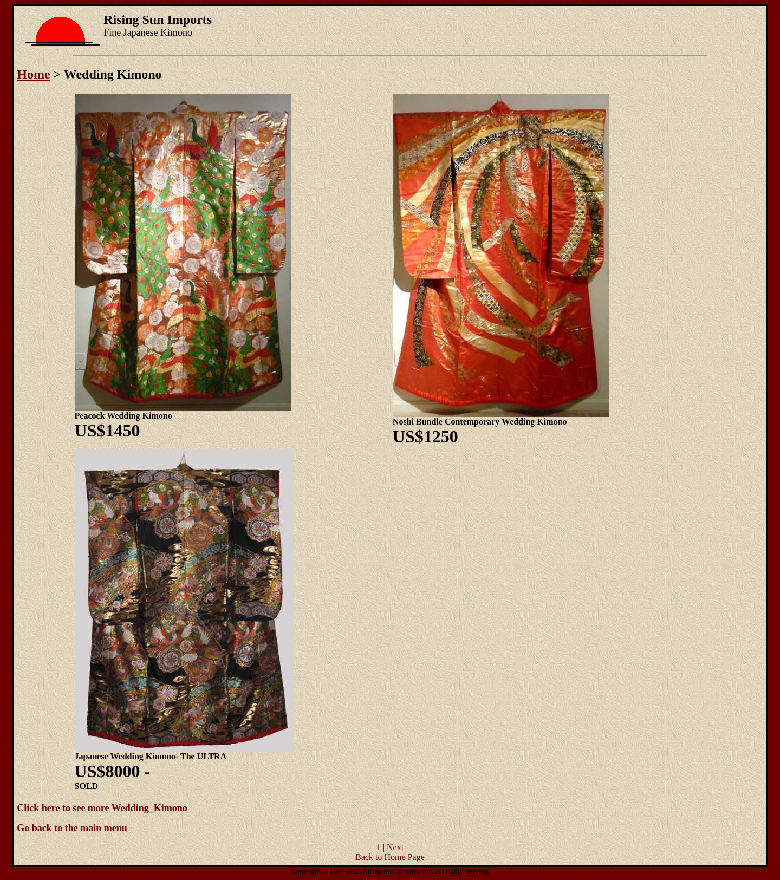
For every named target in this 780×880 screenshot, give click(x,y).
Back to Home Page (390, 857)
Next (395, 847)
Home (33, 74)
